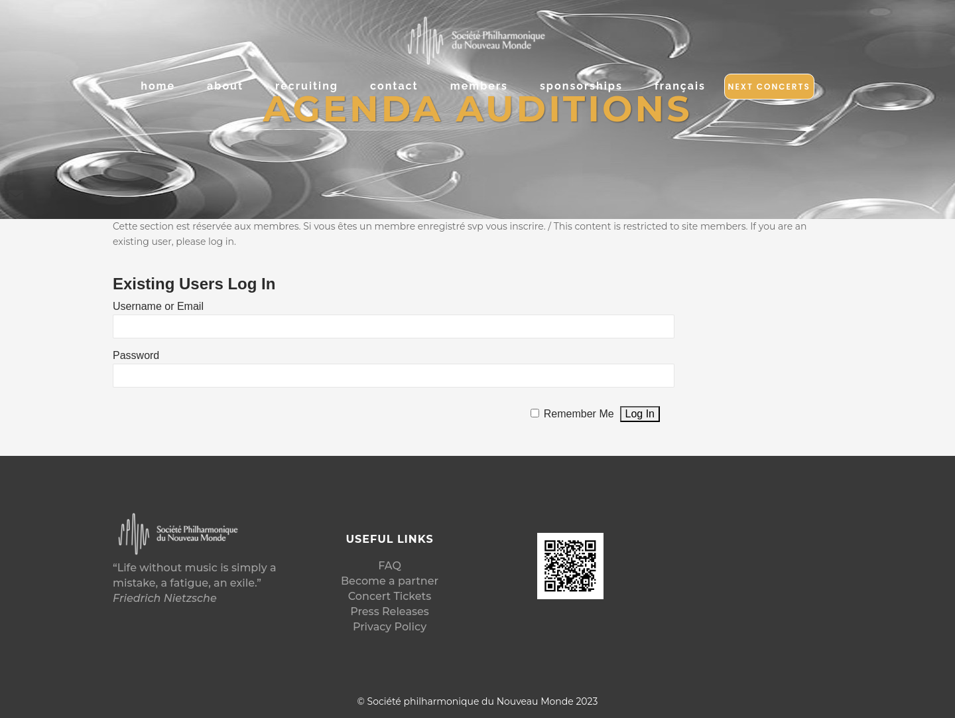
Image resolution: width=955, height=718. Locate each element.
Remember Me (579, 413)
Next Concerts (769, 86)
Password (136, 355)
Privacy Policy (389, 626)
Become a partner (389, 581)
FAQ (389, 565)
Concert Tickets (389, 596)
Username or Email (158, 306)
